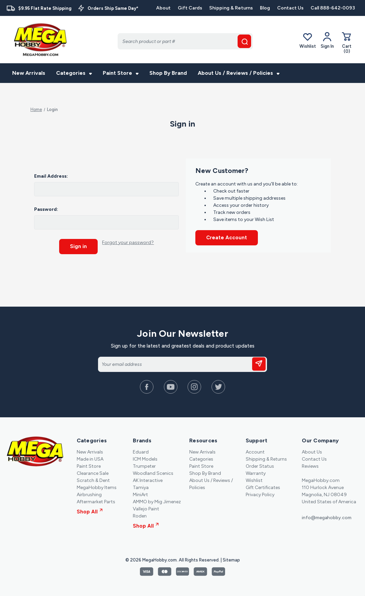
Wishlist (307, 40)
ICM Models (145, 459)
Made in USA (90, 459)
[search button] (244, 41)
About (163, 8)
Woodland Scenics (153, 473)
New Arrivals (28, 73)
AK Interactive (148, 480)
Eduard (141, 452)
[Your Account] (327, 40)
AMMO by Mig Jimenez (157, 501)
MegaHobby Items (97, 487)
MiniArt (140, 494)
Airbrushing (89, 494)
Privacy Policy (260, 494)
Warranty (256, 473)
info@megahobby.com (326, 517)
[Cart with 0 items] (347, 42)
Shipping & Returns (231, 8)
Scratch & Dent (93, 480)
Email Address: (51, 176)
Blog (265, 8)
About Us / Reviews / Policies (238, 73)
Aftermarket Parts (96, 501)
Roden (140, 515)
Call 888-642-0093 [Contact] (333, 8)
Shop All (90, 511)
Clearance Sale (92, 473)
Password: (46, 209)
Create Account (226, 238)
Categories (74, 73)
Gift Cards (190, 8)
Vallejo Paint (146, 508)
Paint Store (121, 73)
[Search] (185, 41)
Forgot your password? (128, 242)
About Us (312, 452)
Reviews (310, 466)
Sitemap (231, 559)
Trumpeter (144, 466)
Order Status (260, 466)
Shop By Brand (168, 73)
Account (255, 452)
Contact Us (290, 8)
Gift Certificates (263, 487)
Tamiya (141, 487)
